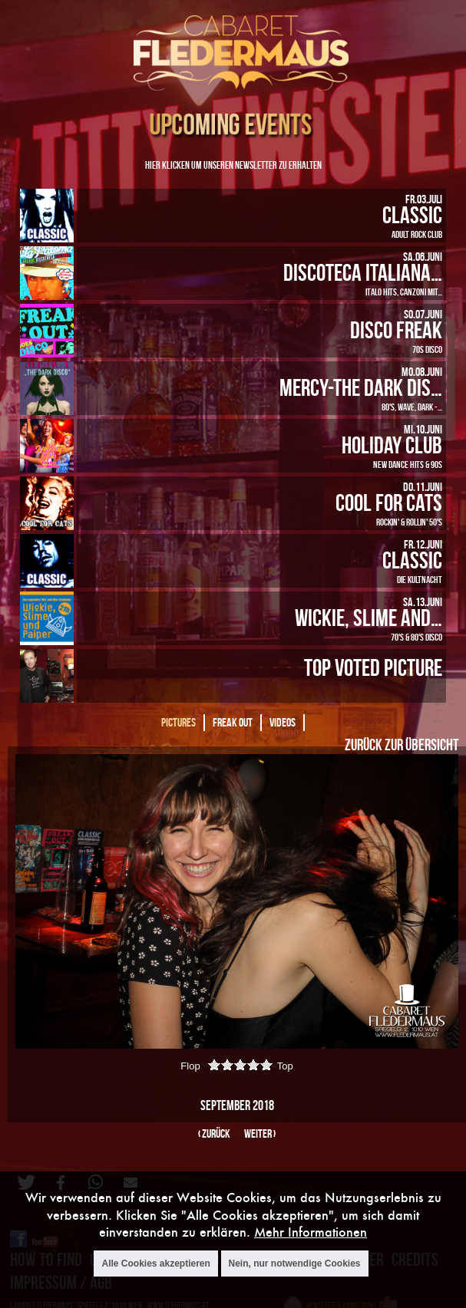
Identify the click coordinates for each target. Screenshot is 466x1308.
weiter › (260, 1133)
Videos (282, 722)
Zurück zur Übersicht (401, 744)
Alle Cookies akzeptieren (155, 1263)
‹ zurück (214, 1133)
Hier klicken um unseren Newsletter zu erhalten (233, 164)
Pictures (178, 722)
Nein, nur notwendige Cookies (295, 1263)
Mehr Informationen (310, 1232)
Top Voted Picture (373, 667)
